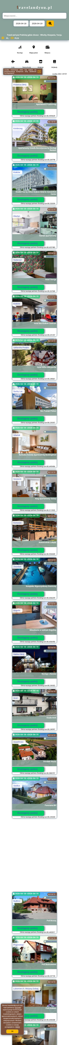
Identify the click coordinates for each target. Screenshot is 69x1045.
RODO (17, 1027)
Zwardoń (17, 566)
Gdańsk (16, 435)
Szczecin (17, 479)
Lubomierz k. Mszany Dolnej (25, 988)
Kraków (16, 172)
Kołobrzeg (17, 128)
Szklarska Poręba (21, 347)
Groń (15, 698)
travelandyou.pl (34, 7)
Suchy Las (17, 391)
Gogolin (16, 610)
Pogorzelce (18, 945)
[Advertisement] (34, 856)
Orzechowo (18, 742)
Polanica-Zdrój (19, 84)
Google (18, 1008)
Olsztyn (16, 216)
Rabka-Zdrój (18, 654)
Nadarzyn (17, 260)
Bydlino (16, 901)
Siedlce (16, 786)
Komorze (17, 523)
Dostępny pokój (27, 111)
